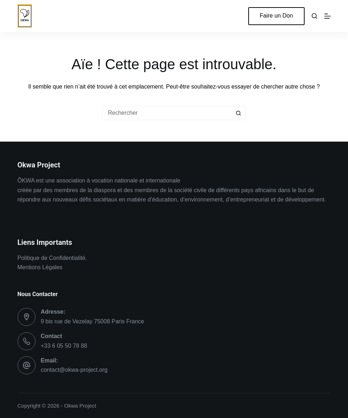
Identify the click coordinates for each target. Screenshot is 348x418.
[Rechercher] (314, 16)
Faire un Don (276, 16)
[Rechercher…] (166, 113)
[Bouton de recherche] (238, 113)
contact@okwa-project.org (74, 370)
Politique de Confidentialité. (52, 258)
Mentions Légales (40, 267)
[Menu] (327, 16)
